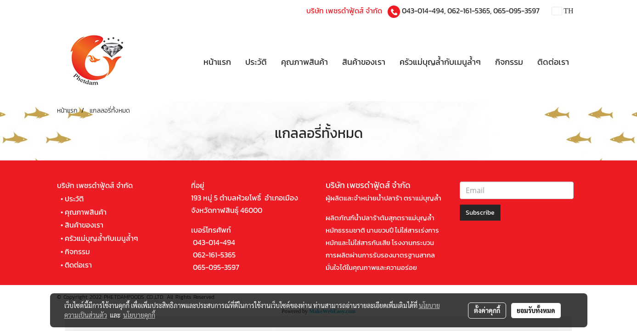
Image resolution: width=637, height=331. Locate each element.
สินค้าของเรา (363, 62)
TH (562, 11)
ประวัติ (256, 62)
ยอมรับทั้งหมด (536, 310)
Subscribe (480, 212)
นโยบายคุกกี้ (139, 315)
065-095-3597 (516, 10)
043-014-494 (423, 10)
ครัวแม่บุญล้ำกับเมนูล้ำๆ (440, 62)
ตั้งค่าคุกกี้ (487, 310)
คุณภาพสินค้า (304, 62)
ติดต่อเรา (553, 62)
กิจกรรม (509, 62)
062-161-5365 (468, 10)
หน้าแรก (217, 62)
